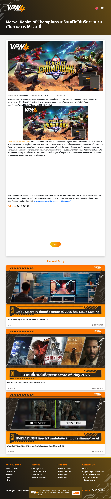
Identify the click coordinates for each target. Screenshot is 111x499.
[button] (97, 8)
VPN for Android (64, 471)
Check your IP (37, 468)
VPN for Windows (64, 468)
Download (10, 471)
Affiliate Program (38, 477)
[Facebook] (18, 205)
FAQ (8, 477)
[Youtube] (24, 205)
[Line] (27, 205)
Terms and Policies (90, 477)
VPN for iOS (62, 474)
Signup (55, 244)
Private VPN (36, 474)
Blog (8, 480)
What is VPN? (12, 468)
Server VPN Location (40, 471)
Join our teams (88, 480)
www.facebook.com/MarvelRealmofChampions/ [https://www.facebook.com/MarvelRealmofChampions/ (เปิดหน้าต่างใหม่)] (52, 201)
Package (10, 474)
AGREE (76, 493)
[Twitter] (21, 205)
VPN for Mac (62, 477)
